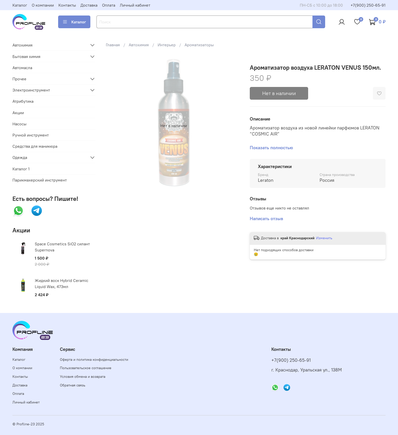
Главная (113, 44)
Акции (18, 112)
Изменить (324, 238)
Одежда (19, 157)
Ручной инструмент (30, 135)
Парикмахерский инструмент (39, 180)
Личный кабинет (135, 5)
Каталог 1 (21, 168)
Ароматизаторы (199, 44)
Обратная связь (72, 385)
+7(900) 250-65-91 (368, 5)
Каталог (19, 5)
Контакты (67, 5)
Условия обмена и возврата (82, 376)
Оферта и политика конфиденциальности (94, 359)
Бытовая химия (26, 56)
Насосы (19, 123)
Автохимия (139, 44)
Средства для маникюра (34, 146)
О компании (43, 5)
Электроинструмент (31, 90)
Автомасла (22, 67)
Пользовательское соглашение (85, 368)
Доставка (88, 5)
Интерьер (167, 44)
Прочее (19, 78)
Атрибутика (23, 101)
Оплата (108, 5)
